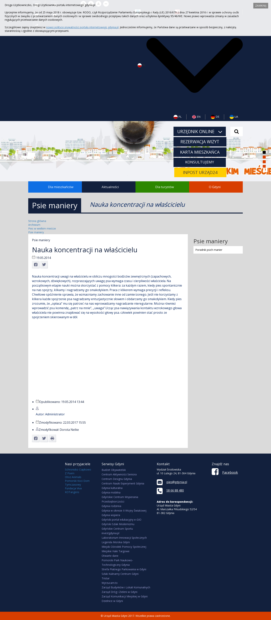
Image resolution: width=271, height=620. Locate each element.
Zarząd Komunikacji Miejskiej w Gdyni (125, 596)
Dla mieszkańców (60, 187)
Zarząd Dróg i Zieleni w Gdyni (119, 592)
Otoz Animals (73, 477)
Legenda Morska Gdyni (116, 542)
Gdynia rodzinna (111, 506)
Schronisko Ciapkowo (78, 469)
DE (215, 117)
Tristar (106, 578)
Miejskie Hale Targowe (115, 551)
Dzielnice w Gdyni (112, 601)
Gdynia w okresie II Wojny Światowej (124, 510)
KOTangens (72, 492)
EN (196, 117)
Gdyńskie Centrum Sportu (117, 528)
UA (234, 117)
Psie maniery (36, 232)
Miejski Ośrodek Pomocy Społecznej (124, 546)
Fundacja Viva (73, 488)
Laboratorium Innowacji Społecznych (124, 537)
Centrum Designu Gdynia (117, 479)
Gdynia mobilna (111, 492)
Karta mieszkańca (200, 152)
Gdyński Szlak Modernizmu (118, 524)
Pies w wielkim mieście (42, 228)
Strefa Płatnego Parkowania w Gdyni (124, 569)
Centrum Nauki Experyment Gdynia (123, 483)
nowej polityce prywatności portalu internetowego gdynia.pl (82, 27)
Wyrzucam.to (110, 583)
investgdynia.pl (110, 533)
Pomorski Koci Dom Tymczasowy (77, 482)
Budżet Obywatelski (114, 470)
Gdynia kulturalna (112, 488)
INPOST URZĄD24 (200, 173)
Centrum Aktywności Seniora (119, 474)
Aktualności (110, 187)
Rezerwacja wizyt (200, 142)
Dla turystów (164, 187)
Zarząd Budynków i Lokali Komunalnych (126, 587)
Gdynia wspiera (111, 515)
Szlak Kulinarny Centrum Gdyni (120, 574)
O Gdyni (215, 187)
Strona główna (37, 221)
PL (178, 117)
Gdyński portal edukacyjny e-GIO (121, 519)
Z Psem (69, 473)
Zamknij (260, 5)
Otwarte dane (110, 555)
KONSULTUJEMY (200, 162)
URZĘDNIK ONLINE (199, 131)
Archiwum (34, 224)
